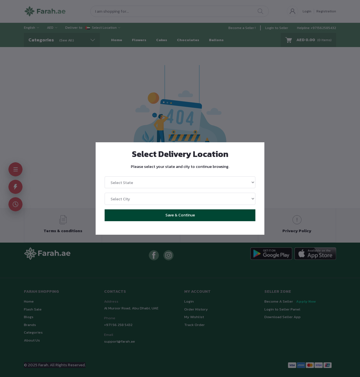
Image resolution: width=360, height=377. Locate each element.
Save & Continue (180, 215)
